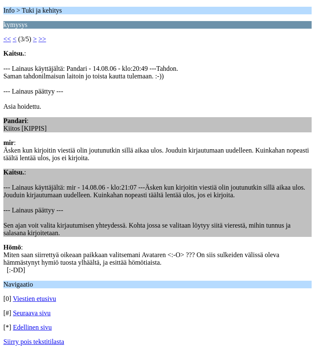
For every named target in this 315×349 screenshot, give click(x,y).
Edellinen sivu (32, 327)
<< (7, 39)
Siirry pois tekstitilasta (33, 341)
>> (42, 39)
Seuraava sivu (32, 313)
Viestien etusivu (34, 298)
